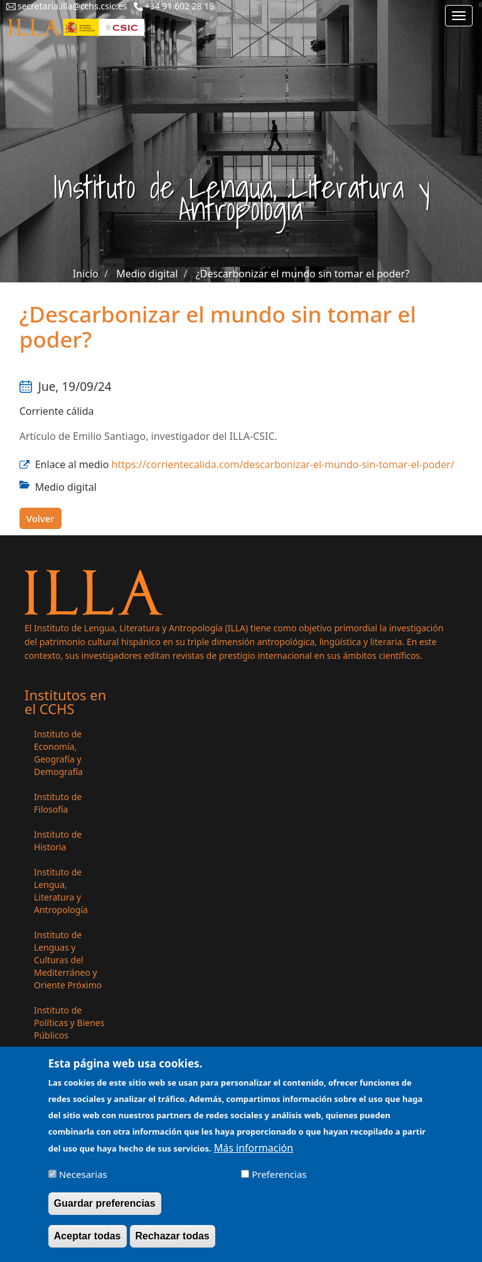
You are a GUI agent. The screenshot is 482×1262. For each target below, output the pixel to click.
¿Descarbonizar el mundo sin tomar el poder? (302, 274)
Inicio (86, 274)
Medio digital (147, 274)
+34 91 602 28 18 (180, 6)
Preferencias (279, 1181)
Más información (253, 1155)
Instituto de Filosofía (58, 803)
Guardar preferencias (105, 1211)
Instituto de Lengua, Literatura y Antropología (61, 891)
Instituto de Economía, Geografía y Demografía (58, 753)
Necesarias (83, 1181)
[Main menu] (459, 15)
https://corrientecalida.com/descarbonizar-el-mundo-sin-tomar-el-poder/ (283, 464)
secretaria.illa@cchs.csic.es (72, 6)
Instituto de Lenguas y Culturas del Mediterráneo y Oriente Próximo (68, 960)
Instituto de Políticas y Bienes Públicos (69, 1022)
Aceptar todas (87, 1244)
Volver (40, 518)
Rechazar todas (173, 1244)
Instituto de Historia (58, 840)
